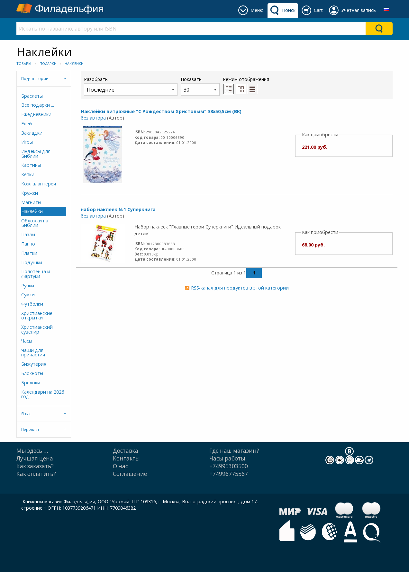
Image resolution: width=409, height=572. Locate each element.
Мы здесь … (32, 450)
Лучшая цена (34, 458)
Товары (23, 63)
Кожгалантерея (38, 184)
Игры (27, 142)
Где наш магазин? (234, 450)
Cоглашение (130, 474)
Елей (26, 124)
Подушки (31, 262)
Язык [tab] (26, 413)
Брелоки (30, 383)
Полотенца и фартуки (35, 273)
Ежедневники (36, 114)
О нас (120, 466)
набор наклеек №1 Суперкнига (118, 209)
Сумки (28, 294)
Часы (26, 341)
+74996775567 (228, 474)
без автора (93, 118)
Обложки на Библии (34, 223)
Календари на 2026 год (42, 394)
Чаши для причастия (33, 352)
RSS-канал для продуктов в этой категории (240, 288)
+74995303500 (228, 466)
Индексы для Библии (35, 153)
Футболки (32, 304)
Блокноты (32, 373)
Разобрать (130, 86)
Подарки (48, 63)
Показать (200, 86)
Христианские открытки (36, 315)
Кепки (27, 174)
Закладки (31, 133)
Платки (29, 253)
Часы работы (227, 458)
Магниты (31, 202)
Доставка (125, 450)
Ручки (27, 285)
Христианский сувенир (37, 329)
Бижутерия (33, 364)
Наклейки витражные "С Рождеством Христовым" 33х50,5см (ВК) (161, 111)
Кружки (29, 193)
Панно (28, 244)
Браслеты (32, 96)
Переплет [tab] (30, 429)
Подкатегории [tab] (35, 78)
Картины (31, 165)
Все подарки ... (37, 105)
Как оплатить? (36, 474)
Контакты (126, 458)
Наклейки (74, 63)
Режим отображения (246, 79)
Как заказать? (35, 466)
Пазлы (28, 234)
